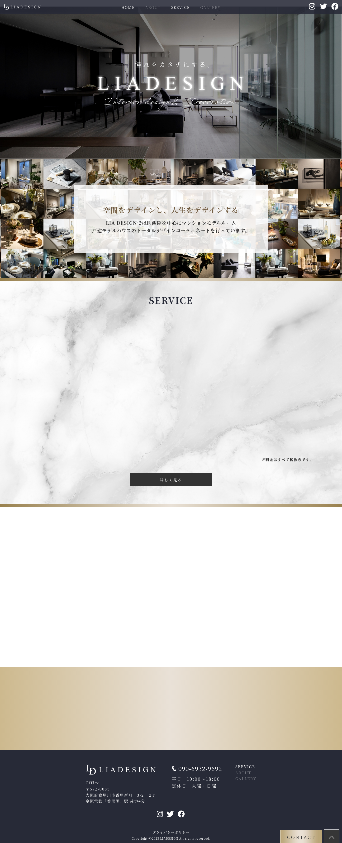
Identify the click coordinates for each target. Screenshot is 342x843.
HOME (128, 7)
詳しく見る (171, 480)
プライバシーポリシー (171, 832)
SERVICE (180, 7)
